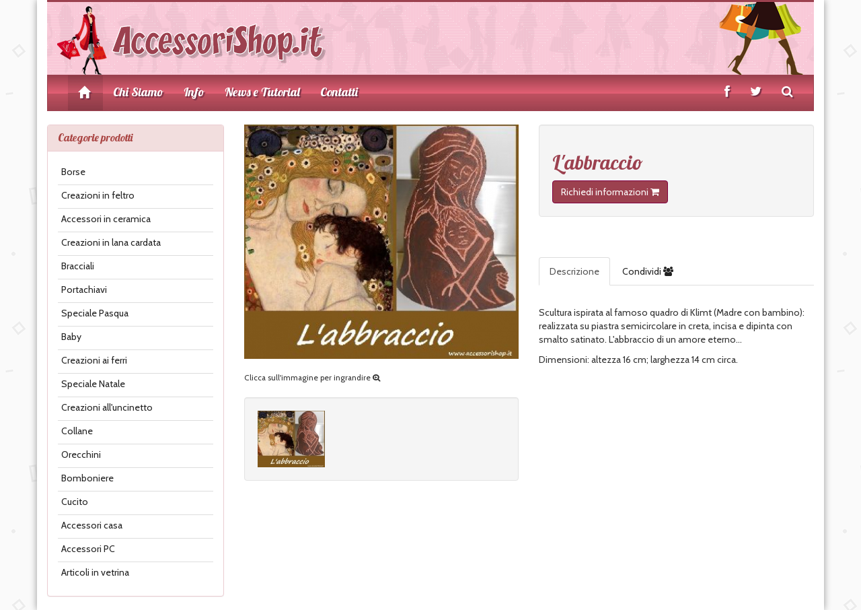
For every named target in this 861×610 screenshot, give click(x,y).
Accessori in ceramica (106, 219)
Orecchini (81, 454)
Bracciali (77, 266)
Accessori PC (88, 549)
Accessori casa (91, 525)
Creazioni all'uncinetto (107, 407)
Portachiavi (84, 289)
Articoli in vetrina (95, 572)
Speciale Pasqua (94, 313)
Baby (71, 337)
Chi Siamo (138, 92)
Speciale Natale (93, 384)
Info (194, 92)
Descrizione (574, 271)
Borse (73, 172)
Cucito (74, 502)
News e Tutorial (262, 92)
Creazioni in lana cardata (111, 242)
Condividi (647, 271)
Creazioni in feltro (98, 195)
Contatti (339, 92)
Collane (77, 431)
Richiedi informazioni (610, 192)
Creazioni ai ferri (94, 360)
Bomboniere (87, 478)
